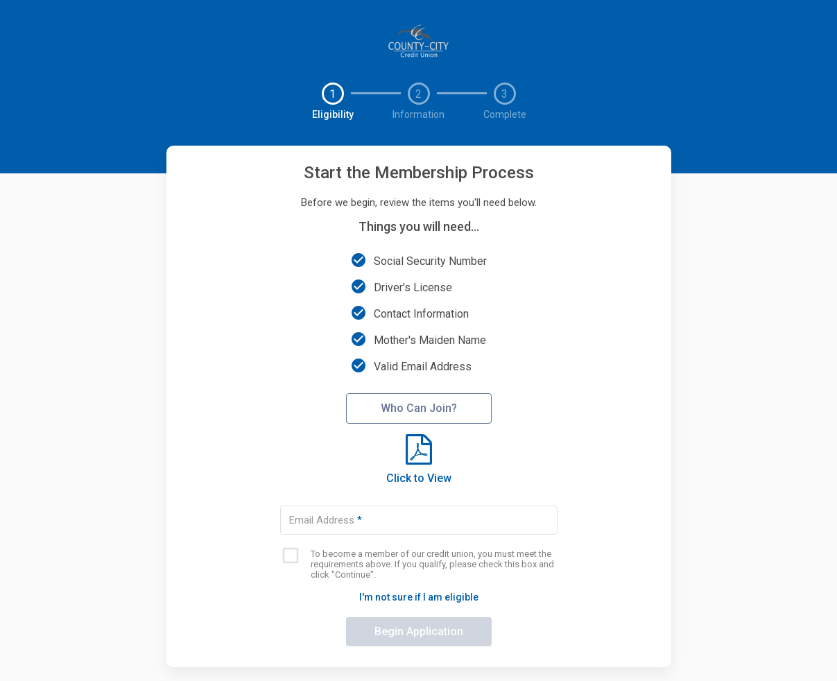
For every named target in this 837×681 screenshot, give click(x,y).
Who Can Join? (419, 408)
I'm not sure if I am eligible (418, 597)
